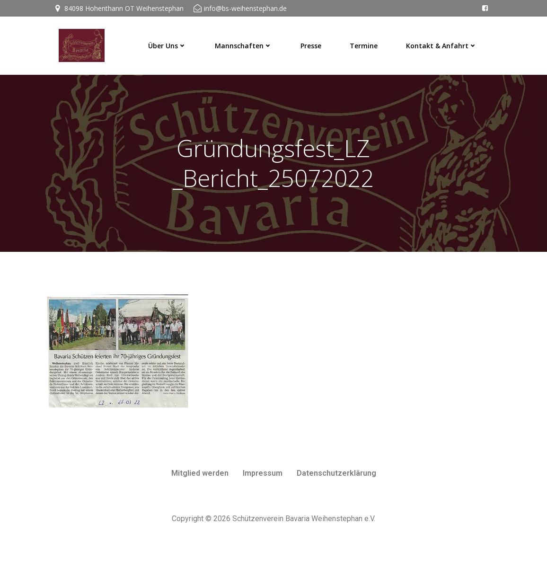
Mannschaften (245, 42)
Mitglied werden (200, 510)
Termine (366, 42)
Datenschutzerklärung (336, 510)
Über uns (169, 42)
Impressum (262, 510)
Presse (313, 42)
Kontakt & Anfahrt (443, 42)
